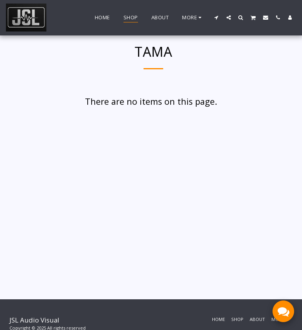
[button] (216, 17)
